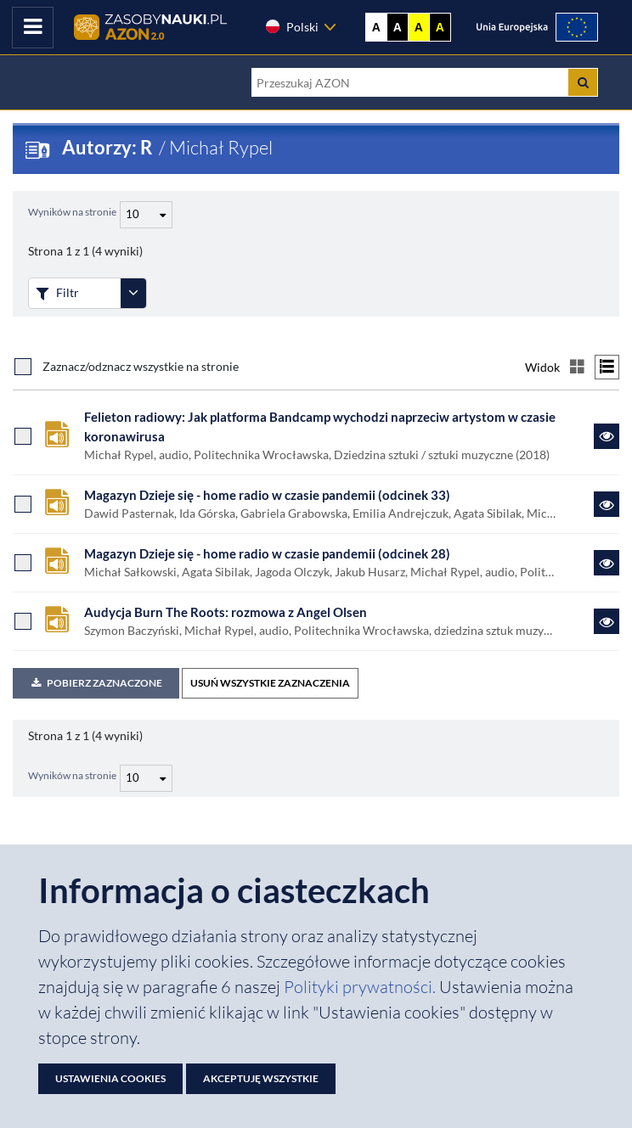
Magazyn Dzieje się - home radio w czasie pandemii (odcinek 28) (267, 553)
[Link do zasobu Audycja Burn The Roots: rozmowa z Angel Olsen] (606, 621)
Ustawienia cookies (110, 1078)
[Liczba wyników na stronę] (146, 778)
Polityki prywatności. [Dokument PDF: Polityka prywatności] (361, 986)
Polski (291, 26)
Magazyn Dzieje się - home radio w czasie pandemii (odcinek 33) (267, 494)
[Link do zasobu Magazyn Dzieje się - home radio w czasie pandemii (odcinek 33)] (606, 504)
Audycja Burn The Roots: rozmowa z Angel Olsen (225, 612)
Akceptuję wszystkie (261, 1078)
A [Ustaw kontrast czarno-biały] (397, 27)
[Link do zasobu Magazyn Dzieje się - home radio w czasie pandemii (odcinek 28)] (606, 562)
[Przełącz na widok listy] (607, 367)
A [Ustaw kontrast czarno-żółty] (440, 27)
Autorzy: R (108, 147)
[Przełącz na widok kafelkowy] (577, 367)
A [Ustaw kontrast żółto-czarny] (419, 27)
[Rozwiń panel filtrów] (133, 293)
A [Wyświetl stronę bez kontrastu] (376, 27)
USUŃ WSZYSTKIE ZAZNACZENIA (270, 682)
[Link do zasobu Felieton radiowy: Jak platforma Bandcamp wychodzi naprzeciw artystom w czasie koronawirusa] (606, 436)
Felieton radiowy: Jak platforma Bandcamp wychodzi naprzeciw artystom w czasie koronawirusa (320, 426)
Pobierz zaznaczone (96, 682)
